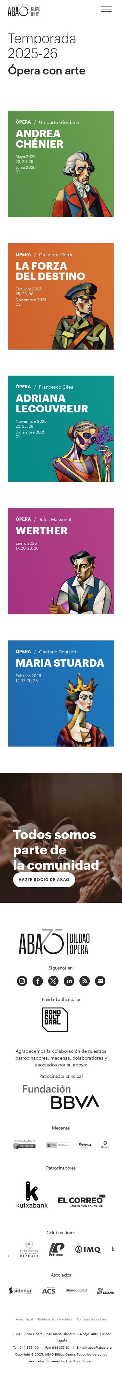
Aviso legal (24, 1319)
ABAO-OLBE (27, 10)
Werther (42, 530)
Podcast (84, 981)
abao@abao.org (100, 1347)
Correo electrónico (100, 981)
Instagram (22, 981)
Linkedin (69, 981)
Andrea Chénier (39, 138)
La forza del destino (50, 271)
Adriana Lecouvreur (52, 403)
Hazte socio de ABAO (44, 880)
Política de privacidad (55, 1319)
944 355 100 (29, 1347)
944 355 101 (61, 1347)
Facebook (38, 981)
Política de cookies (91, 1319)
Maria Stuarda (60, 663)
